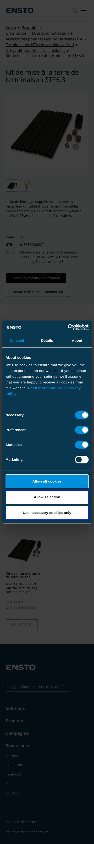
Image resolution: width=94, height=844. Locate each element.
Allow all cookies (47, 481)
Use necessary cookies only (47, 513)
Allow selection (47, 497)
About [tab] (77, 340)
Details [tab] (47, 340)
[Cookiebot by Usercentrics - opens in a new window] (67, 327)
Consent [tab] (17, 340)
